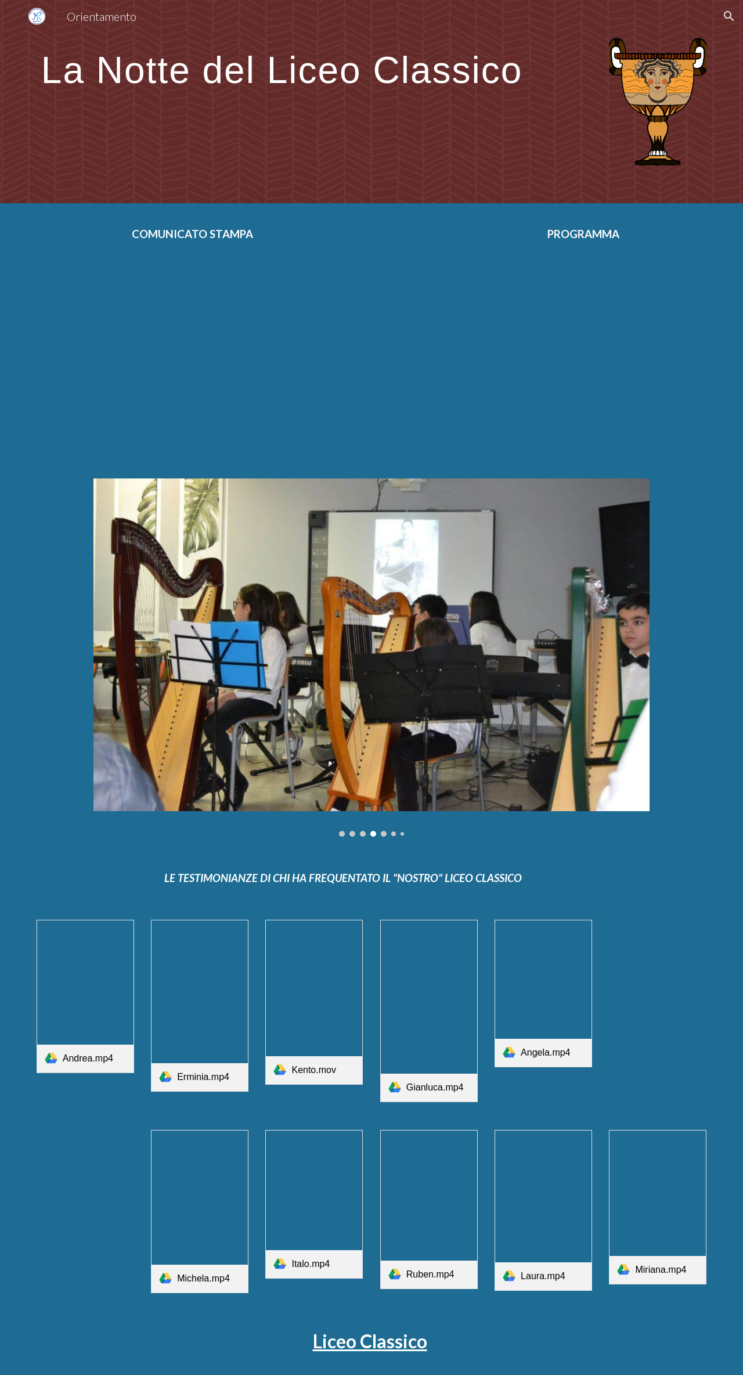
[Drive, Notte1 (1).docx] (171, 351)
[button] (729, 16)
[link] (85, 996)
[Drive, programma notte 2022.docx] (571, 351)
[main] (314, 64)
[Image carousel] (371, 657)
